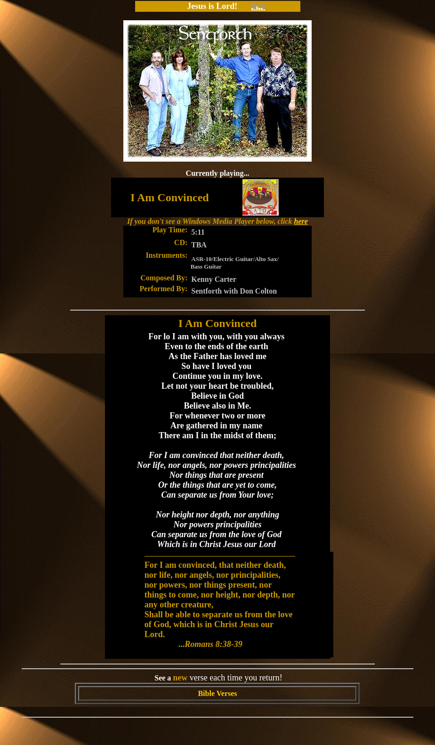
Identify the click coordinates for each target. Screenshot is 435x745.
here (301, 221)
